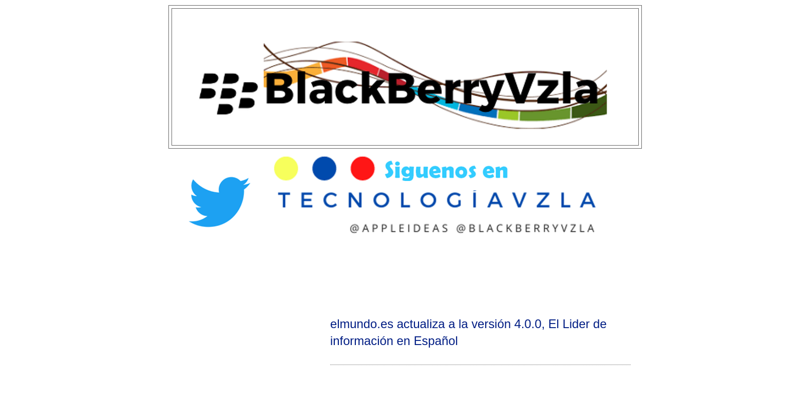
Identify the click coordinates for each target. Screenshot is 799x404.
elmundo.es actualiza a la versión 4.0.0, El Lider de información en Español (468, 332)
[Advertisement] (399, 275)
